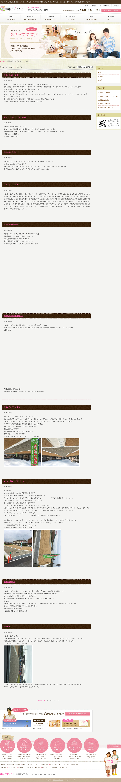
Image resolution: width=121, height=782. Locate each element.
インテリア (101, 76)
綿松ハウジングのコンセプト (31, 764)
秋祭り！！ (8, 627)
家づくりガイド (7, 728)
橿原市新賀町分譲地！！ (12, 224)
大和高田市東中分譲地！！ (13, 316)
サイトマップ (63, 767)
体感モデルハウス (38, 728)
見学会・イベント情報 (13, 764)
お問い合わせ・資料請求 (49, 767)
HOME (3, 764)
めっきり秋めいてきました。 (14, 481)
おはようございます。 (12, 185)
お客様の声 (53, 764)
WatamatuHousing (58, 780)
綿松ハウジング (6, 774)
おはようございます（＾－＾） (15, 407)
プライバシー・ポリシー (32, 767)
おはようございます (11, 75)
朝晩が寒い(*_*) (9, 582)
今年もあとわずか (10, 152)
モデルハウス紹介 (64, 764)
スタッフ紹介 (12, 767)
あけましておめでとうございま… (108, 96)
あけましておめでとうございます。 (17, 117)
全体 (99, 72)
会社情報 (3, 767)
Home (3, 61)
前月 (15, 67)
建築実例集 (44, 764)
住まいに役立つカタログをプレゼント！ (73, 728)
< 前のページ (40, 700)
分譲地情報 (74, 764)
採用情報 (20, 767)
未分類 (100, 80)
